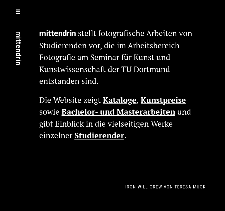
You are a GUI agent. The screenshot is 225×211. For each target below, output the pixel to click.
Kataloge (120, 100)
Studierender (99, 135)
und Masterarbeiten (136, 111)
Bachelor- (80, 111)
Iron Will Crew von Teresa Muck (165, 187)
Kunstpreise (163, 100)
